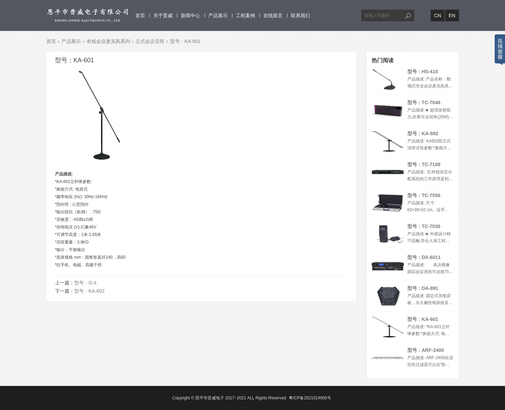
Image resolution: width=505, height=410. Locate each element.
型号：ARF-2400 (425, 350)
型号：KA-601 (422, 319)
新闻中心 (190, 15)
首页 (140, 15)
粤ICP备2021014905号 (310, 398)
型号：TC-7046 (423, 102)
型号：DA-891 (422, 288)
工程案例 (245, 15)
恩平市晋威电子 (209, 398)
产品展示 (218, 15)
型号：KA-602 (89, 291)
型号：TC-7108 (423, 164)
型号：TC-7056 (423, 195)
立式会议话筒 (149, 41)
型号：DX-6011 (424, 257)
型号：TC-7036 (423, 226)
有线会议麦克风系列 (108, 41)
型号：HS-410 (422, 71)
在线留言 (273, 15)
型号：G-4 (85, 282)
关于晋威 (163, 15)
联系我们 (300, 15)
